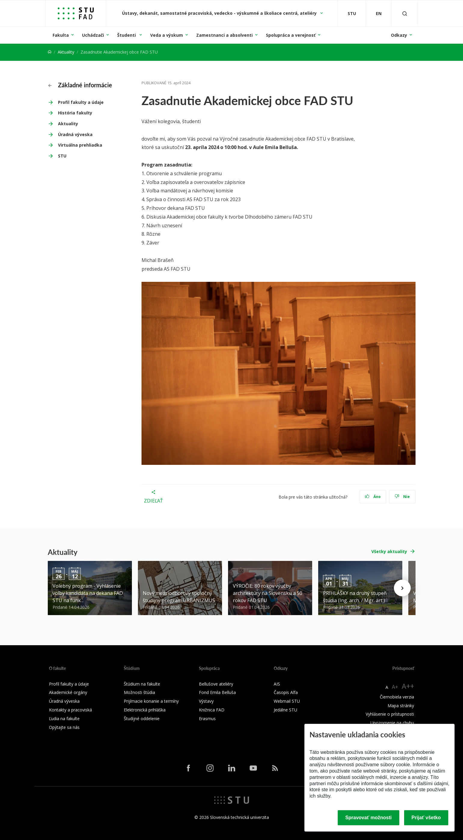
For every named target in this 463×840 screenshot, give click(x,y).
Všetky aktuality (389, 551)
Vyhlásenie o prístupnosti (390, 714)
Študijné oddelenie (142, 718)
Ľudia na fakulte (64, 718)
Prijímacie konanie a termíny (151, 701)
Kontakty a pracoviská (70, 710)
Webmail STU (287, 701)
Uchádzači (93, 35)
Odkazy (399, 35)
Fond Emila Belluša (217, 692)
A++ (408, 686)
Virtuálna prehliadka (80, 145)
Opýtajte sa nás (64, 727)
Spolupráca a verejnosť (290, 35)
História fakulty (75, 113)
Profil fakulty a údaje (81, 102)
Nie (402, 496)
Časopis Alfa (286, 692)
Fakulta (61, 35)
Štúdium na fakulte (142, 684)
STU (62, 156)
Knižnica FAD (211, 710)
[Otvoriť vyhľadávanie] (404, 13)
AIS (277, 684)
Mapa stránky (401, 705)
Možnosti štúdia (139, 692)
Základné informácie (80, 85)
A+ (395, 686)
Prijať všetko (426, 817)
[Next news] (402, 588)
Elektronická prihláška (145, 710)
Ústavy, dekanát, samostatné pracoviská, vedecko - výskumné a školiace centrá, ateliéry (220, 13)
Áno (373, 496)
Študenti (127, 35)
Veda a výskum (166, 35)
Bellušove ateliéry (216, 684)
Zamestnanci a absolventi (224, 35)
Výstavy (206, 701)
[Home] (49, 52)
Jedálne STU (285, 710)
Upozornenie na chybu (392, 723)
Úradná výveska (75, 134)
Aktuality (66, 52)
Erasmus (207, 718)
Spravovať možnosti (368, 817)
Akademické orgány (68, 692)
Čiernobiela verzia (397, 697)
